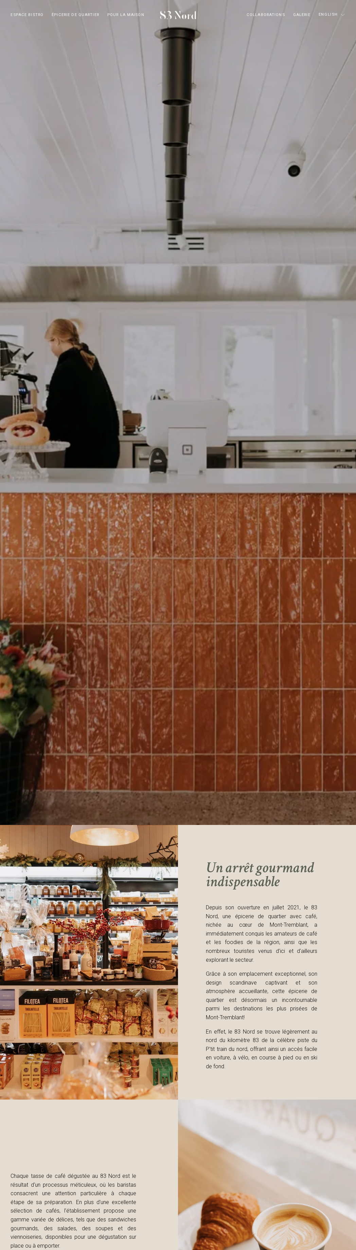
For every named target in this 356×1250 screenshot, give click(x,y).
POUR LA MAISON (125, 15)
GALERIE (301, 15)
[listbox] (332, 15)
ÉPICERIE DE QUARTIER (75, 15)
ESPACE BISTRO (27, 15)
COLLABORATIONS (266, 15)
